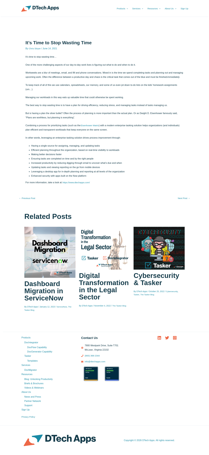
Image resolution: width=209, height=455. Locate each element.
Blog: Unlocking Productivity (38, 379)
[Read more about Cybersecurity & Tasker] (159, 248)
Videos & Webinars (34, 387)
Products (122, 8)
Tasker (136, 294)
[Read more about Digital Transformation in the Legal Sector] (104, 248)
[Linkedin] (159, 338)
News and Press (32, 397)
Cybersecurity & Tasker (157, 279)
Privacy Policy (28, 417)
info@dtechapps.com (95, 361)
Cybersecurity (172, 291)
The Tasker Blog (119, 306)
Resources (153, 8)
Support (28, 405)
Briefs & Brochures (33, 383)
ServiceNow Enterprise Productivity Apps (68, 8)
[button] (126, 8)
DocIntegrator (31, 342)
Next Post (183, 198)
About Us (170, 8)
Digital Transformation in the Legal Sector (103, 286)
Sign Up (184, 8)
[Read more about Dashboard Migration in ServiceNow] (49, 252)
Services (137, 8)
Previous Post (27, 198)
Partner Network (32, 401)
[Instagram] (175, 338)
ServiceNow (62, 307)
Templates (32, 360)
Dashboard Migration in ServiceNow (44, 291)
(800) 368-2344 (92, 355)
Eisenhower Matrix (90, 125)
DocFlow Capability (37, 347)
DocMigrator (30, 370)
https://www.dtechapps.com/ (77, 182)
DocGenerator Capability (39, 351)
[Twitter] (167, 338)
